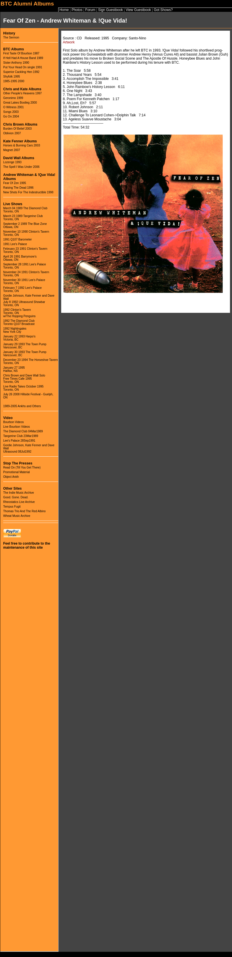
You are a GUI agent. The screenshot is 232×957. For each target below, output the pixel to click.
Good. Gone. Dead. (15, 497)
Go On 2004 (11, 116)
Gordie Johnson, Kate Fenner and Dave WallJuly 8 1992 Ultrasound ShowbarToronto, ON (28, 300)
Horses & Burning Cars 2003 (21, 145)
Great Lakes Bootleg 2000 (20, 102)
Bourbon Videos (13, 422)
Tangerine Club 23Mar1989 (20, 436)
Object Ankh (11, 476)
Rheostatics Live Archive (19, 502)
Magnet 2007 (11, 150)
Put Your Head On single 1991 (22, 67)
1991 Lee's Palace (15, 244)
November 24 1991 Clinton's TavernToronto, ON (26, 274)
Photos (77, 10)
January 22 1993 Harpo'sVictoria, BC (19, 338)
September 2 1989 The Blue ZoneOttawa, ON (25, 225)
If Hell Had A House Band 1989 (23, 58)
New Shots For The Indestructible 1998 (28, 192)
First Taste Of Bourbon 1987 (21, 53)
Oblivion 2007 (12, 133)
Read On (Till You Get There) (22, 467)
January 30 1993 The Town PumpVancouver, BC (24, 353)
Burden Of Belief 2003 (17, 128)
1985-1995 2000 (13, 81)
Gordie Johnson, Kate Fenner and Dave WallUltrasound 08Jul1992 (28, 448)
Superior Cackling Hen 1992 (21, 72)
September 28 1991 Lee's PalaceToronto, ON (24, 266)
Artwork (69, 42)
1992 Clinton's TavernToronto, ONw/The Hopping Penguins (19, 313)
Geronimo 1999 (13, 98)
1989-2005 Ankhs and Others (22, 406)
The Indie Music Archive (18, 492)
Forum (90, 10)
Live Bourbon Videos (16, 426)
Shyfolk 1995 (11, 76)
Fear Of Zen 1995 (14, 183)
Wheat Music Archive (16, 515)
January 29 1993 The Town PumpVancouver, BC (24, 346)
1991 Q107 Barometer (17, 239)
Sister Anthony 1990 (16, 62)
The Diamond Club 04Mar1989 (23, 431)
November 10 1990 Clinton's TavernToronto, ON (26, 233)
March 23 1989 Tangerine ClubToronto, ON (23, 217)
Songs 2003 (11, 111)
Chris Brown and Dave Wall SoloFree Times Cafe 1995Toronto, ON (24, 378)
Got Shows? (163, 10)
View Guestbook (138, 10)
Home (64, 10)
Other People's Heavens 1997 (22, 93)
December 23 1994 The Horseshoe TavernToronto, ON (30, 361)
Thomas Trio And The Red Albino (24, 511)
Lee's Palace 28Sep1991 (19, 440)
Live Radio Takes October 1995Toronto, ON (23, 388)
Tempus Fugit (12, 506)
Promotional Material (16, 472)
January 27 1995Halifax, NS (14, 369)
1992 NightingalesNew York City (14, 330)
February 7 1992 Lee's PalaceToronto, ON (22, 289)
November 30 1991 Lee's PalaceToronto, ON (24, 281)
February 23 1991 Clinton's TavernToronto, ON (25, 250)
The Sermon (11, 37)
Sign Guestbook (110, 10)
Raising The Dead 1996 (18, 187)
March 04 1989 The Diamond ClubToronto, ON (25, 210)
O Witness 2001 (13, 107)
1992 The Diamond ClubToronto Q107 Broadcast (18, 322)
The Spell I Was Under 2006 (21, 166)
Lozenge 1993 (12, 162)
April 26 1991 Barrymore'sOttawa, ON (19, 258)
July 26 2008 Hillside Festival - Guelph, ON (28, 396)
